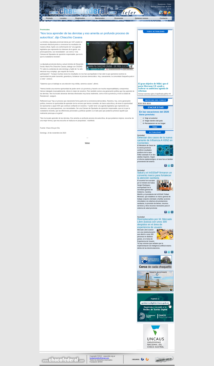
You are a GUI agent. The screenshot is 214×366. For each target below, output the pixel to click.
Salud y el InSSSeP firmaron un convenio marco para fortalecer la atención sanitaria (154, 175)
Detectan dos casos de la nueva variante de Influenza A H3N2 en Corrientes (155, 140)
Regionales (80, 18)
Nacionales (100, 18)
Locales (63, 18)
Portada (49, 18)
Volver (87, 143)
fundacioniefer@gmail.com (99, 358)
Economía (119, 18)
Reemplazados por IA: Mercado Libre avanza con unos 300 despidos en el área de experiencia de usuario (154, 223)
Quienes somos (141, 18)
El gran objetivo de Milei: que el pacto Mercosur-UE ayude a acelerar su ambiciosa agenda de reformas (153, 88)
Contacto (163, 18)
